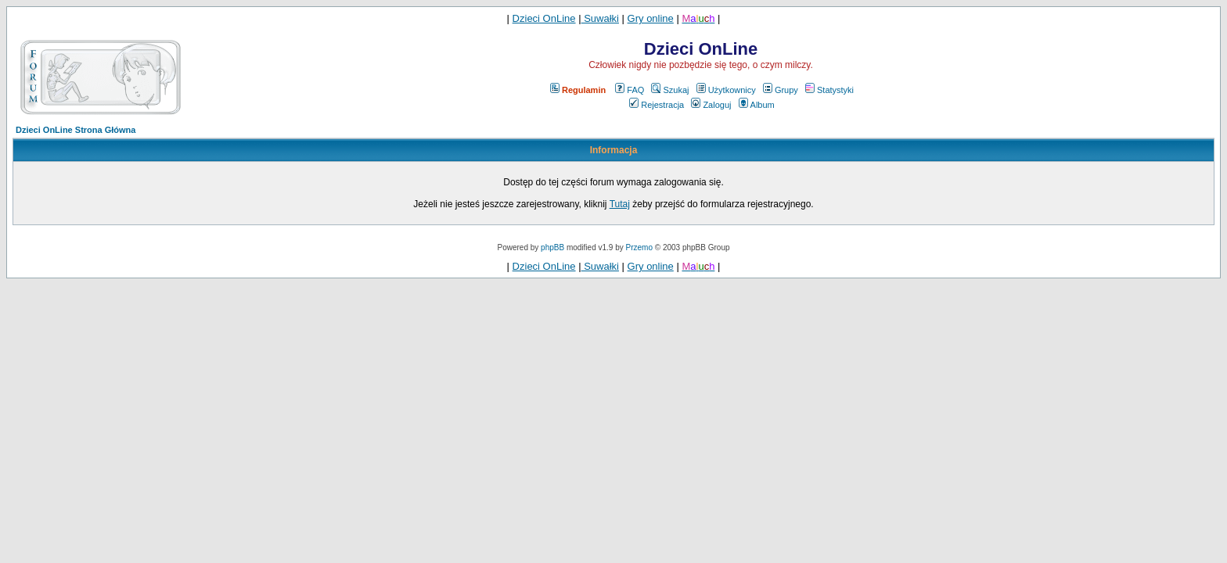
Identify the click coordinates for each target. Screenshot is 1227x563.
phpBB (552, 247)
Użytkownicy (726, 90)
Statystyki (829, 90)
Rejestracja (656, 104)
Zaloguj (711, 104)
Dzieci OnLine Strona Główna (75, 129)
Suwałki (600, 18)
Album (757, 104)
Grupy (780, 90)
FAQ (629, 90)
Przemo (639, 247)
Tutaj (620, 204)
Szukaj (670, 90)
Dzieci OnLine (544, 18)
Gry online (651, 18)
